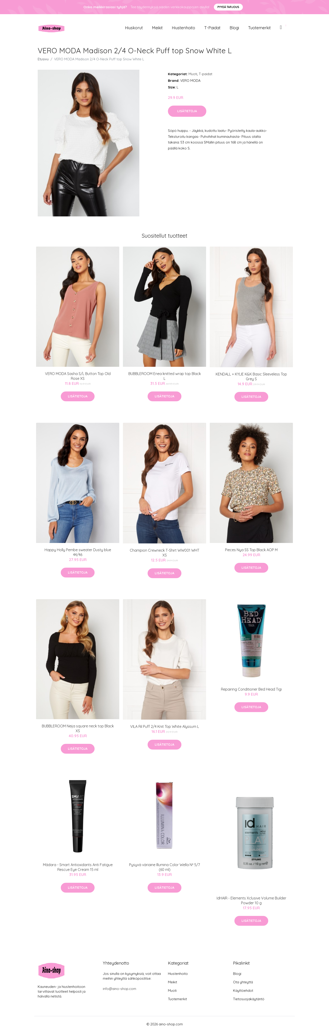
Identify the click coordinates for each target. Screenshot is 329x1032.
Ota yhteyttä (243, 982)
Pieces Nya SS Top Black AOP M (251, 550)
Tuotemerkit (259, 27)
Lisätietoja (187, 111)
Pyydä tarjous (228, 7)
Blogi (234, 27)
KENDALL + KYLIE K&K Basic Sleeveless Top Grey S (251, 376)
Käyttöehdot (243, 990)
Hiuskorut (134, 27)
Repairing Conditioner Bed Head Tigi (251, 689)
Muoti (192, 74)
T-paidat (212, 27)
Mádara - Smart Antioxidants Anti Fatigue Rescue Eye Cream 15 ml (78, 867)
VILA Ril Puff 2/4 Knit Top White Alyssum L (164, 726)
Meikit (157, 27)
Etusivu (43, 59)
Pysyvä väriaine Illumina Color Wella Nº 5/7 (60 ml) (164, 867)
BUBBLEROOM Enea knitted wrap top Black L (164, 376)
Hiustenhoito (183, 27)
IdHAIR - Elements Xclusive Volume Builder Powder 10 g (251, 900)
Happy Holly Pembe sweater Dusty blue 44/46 (78, 552)
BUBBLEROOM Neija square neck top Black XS (78, 728)
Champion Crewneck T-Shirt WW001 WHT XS (164, 552)
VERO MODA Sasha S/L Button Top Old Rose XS (78, 376)
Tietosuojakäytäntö (248, 999)
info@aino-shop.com (119, 989)
